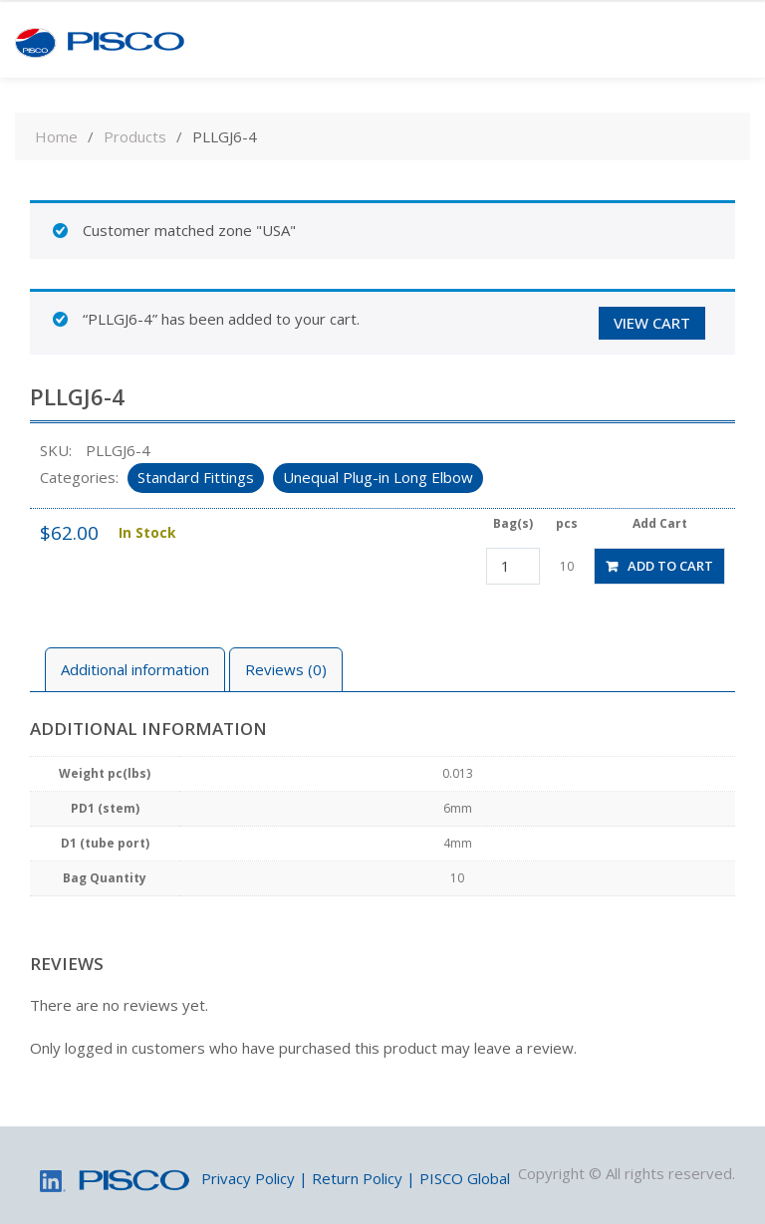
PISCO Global (464, 1178)
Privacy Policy (248, 1178)
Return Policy (357, 1178)
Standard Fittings (195, 477)
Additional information (135, 669)
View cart (652, 323)
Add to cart (670, 566)
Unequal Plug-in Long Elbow (378, 477)
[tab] (135, 669)
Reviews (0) (286, 669)
